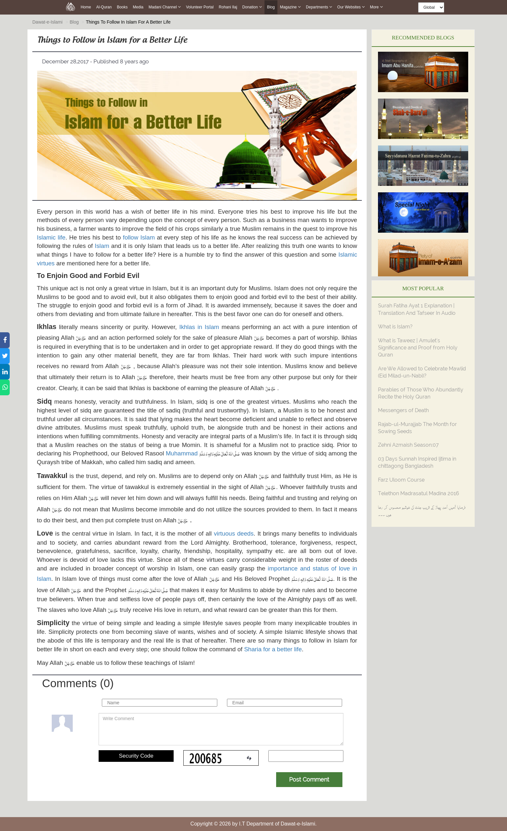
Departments (319, 7)
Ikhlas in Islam (199, 327)
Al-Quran (104, 7)
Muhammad (182, 453)
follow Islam (139, 237)
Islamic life (51, 237)
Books (122, 7)
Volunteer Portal (199, 7)
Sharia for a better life (273, 649)
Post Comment (309, 779)
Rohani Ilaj (228, 7)
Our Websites (351, 7)
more (376, 7)
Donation (252, 7)
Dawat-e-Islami (47, 22)
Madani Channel (164, 7)
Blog (270, 7)
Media (138, 7)
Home (86, 7)
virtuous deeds (233, 533)
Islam (102, 245)
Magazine (290, 7)
